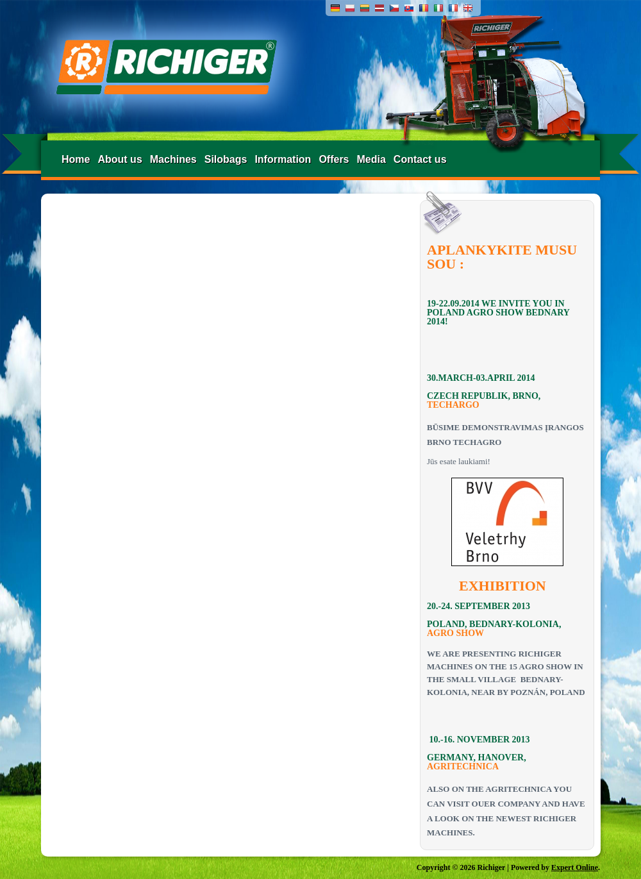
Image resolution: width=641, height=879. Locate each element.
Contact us (420, 159)
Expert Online (574, 867)
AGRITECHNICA (463, 766)
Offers (334, 159)
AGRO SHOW (455, 633)
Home (76, 159)
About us (119, 159)
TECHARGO (453, 405)
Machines (173, 159)
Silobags (225, 159)
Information (282, 159)
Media (371, 159)
